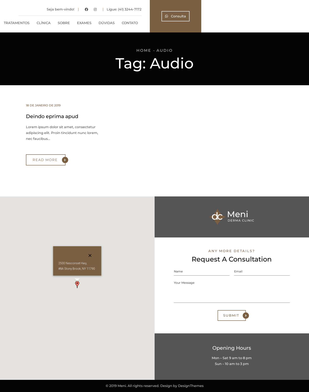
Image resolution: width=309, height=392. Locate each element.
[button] (77, 284)
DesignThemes (191, 386)
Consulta (283, 16)
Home (143, 50)
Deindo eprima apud (52, 116)
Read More (49, 160)
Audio (164, 50)
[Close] (90, 255)
